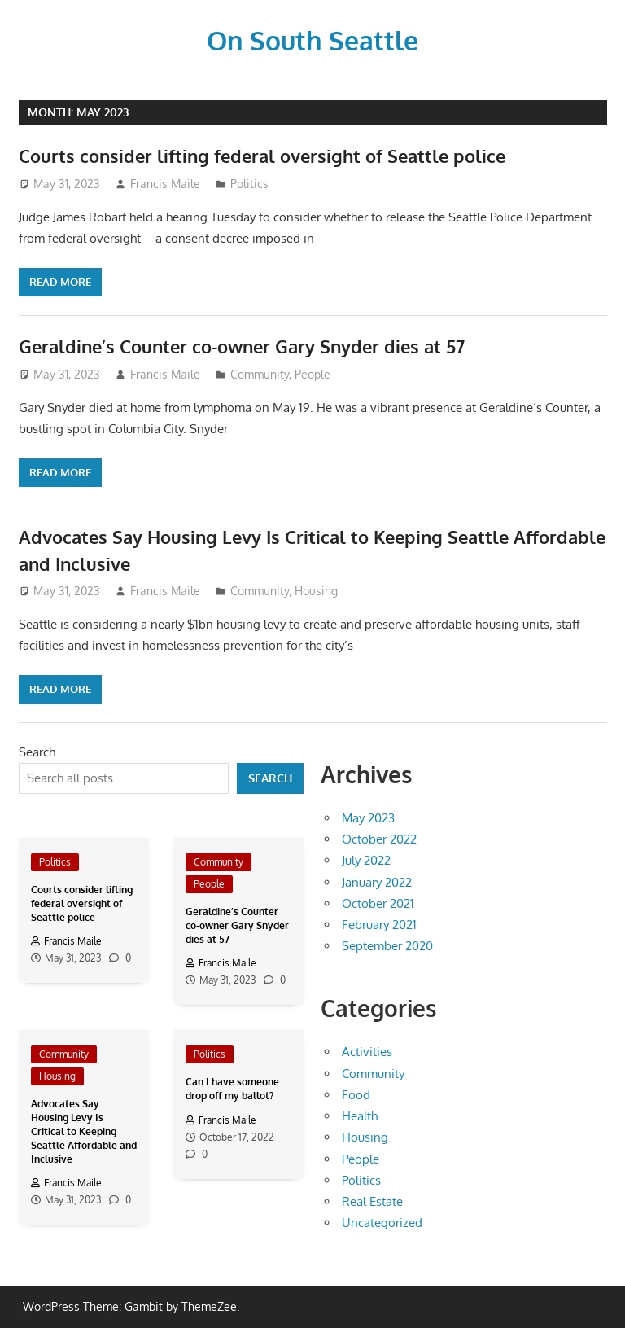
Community (259, 373)
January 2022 (377, 881)
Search (37, 751)
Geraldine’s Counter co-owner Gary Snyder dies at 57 (242, 345)
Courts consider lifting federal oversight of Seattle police (262, 154)
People (312, 373)
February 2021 (379, 923)
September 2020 (387, 945)
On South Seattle (312, 39)
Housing (316, 590)
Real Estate (372, 1200)
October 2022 (379, 838)
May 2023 (368, 817)
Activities (367, 1050)
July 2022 (366, 859)
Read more (60, 280)
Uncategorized (382, 1221)
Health (360, 1115)
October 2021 (378, 902)
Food (356, 1094)
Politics (249, 183)
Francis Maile (165, 183)
